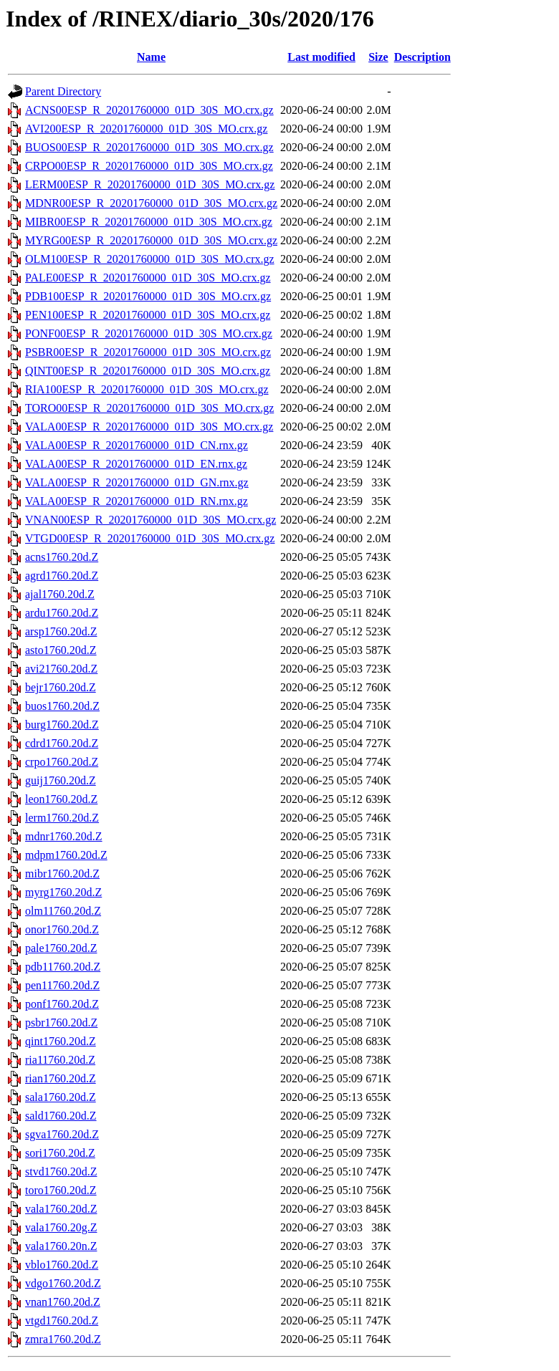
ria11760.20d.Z (60, 1060)
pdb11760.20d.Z (62, 967)
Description (422, 57)
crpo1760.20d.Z (61, 762)
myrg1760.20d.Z (63, 892)
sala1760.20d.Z (60, 1097)
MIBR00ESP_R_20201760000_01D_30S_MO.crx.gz (148, 222)
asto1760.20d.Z (61, 650)
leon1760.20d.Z (61, 799)
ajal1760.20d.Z (60, 594)
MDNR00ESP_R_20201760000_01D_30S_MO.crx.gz (151, 203)
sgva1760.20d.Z (62, 1134)
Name (151, 57)
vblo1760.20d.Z (61, 1265)
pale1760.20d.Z (61, 948)
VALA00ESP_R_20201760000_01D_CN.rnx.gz (136, 445)
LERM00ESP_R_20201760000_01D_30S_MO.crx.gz (149, 184)
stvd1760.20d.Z (61, 1171)
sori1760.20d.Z (60, 1153)
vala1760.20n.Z (61, 1246)
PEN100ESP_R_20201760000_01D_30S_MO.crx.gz (147, 315)
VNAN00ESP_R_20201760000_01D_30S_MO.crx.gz (150, 520)
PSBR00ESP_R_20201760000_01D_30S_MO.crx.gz (148, 352)
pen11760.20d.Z (62, 985)
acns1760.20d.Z (61, 557)
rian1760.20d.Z (60, 1078)
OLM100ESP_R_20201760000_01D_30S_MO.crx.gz (149, 259)
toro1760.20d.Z (61, 1190)
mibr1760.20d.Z (62, 873)
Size (378, 57)
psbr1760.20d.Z (61, 1022)
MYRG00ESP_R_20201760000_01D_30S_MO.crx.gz (151, 240)
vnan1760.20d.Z (62, 1302)
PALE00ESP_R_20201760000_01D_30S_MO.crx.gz (148, 277)
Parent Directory (63, 91)
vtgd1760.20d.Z (61, 1320)
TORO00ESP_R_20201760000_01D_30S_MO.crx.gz (149, 408)
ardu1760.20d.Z (61, 613)
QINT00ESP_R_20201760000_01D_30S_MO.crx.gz (147, 371)
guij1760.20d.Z (60, 780)
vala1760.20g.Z (61, 1227)
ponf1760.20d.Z (62, 1004)
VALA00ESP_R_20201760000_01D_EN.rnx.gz (136, 464)
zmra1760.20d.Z (63, 1339)
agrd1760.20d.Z (61, 575)
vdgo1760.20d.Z (63, 1283)
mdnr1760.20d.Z (63, 836)
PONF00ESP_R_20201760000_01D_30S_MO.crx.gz (148, 333)
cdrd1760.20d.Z (61, 743)
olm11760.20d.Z (63, 911)
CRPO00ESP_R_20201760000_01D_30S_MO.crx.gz (149, 166)
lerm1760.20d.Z (62, 818)
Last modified (321, 57)
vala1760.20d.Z (61, 1209)
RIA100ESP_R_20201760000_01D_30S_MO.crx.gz (147, 389)
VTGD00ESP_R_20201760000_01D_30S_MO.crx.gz (149, 538)
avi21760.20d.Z (61, 669)
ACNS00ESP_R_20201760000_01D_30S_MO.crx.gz (149, 110)
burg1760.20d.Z (62, 724)
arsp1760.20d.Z (61, 631)
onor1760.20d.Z (62, 929)
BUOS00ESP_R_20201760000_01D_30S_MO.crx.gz (149, 147)
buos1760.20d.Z (62, 706)
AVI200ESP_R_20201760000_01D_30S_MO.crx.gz (146, 128)
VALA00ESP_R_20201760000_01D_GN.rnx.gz (137, 482)
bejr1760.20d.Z (60, 687)
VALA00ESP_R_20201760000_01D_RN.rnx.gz (136, 501)
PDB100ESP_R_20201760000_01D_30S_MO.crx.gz (148, 296)
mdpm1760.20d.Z (66, 855)
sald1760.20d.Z (61, 1116)
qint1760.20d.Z (60, 1041)
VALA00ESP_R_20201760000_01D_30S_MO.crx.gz (149, 426)
